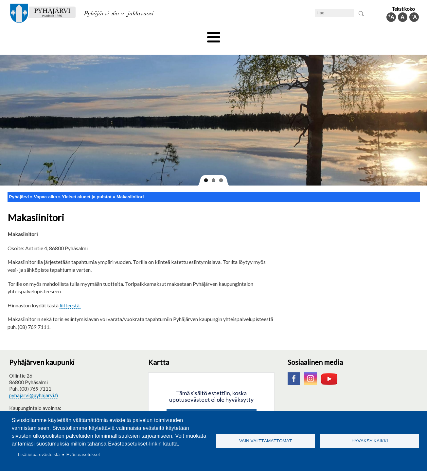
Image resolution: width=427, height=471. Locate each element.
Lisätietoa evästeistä (39, 454)
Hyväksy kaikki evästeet (211, 406)
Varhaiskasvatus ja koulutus (122, 35)
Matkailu (249, 35)
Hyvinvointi (214, 35)
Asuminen (69, 35)
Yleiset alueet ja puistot (87, 185)
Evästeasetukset (83, 454)
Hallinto (325, 35)
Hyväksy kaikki (369, 440)
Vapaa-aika (177, 35)
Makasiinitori (130, 185)
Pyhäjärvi (19, 185)
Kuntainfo (357, 35)
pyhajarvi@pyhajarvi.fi (33, 384)
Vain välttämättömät (265, 440)
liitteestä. (70, 294)
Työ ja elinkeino (287, 35)
